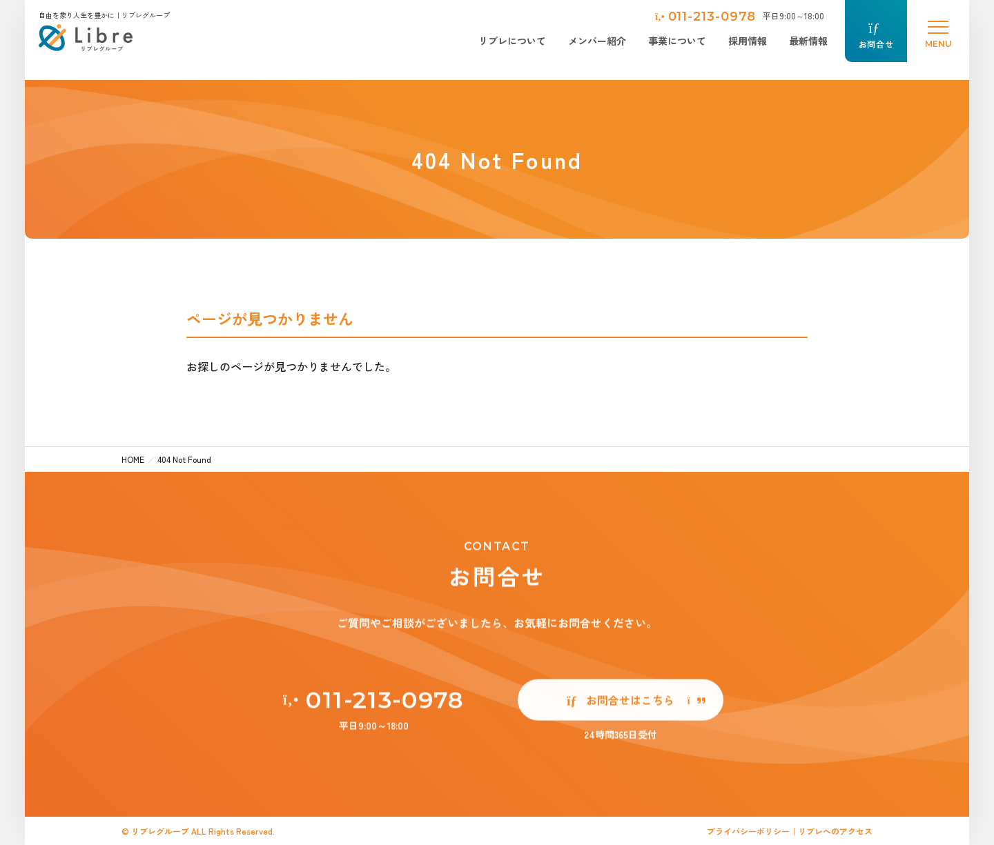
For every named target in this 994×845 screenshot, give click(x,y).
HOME (132, 459)
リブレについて (512, 41)
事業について (677, 41)
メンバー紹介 (597, 41)
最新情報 (808, 41)
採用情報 (747, 41)
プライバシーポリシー (748, 831)
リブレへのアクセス (835, 831)
